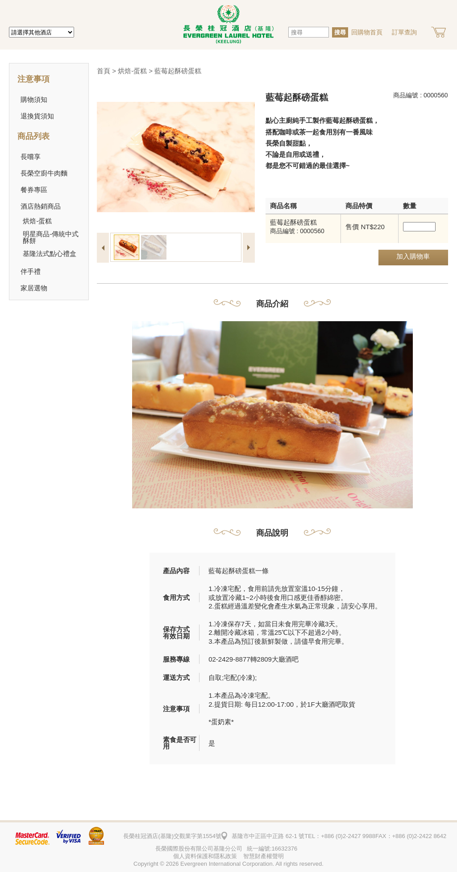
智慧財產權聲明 (263, 856)
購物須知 (34, 99)
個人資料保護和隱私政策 (205, 856)
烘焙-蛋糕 (132, 71)
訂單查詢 (404, 32)
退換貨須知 (37, 116)
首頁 (103, 71)
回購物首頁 (366, 32)
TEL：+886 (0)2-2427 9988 (339, 836)
